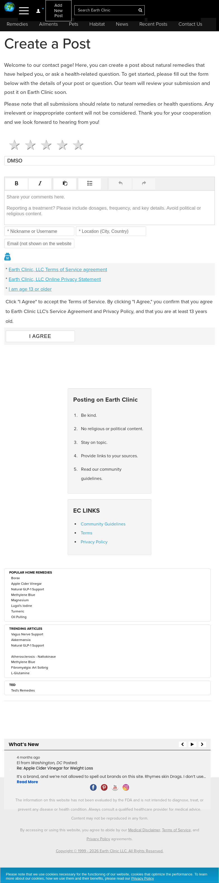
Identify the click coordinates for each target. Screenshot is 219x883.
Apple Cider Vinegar (26, 584)
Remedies (17, 24)
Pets (73, 24)
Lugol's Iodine (21, 606)
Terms (86, 533)
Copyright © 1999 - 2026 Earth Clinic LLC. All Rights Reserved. (109, 851)
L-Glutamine (20, 673)
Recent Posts (153, 24)
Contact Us (190, 24)
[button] (16, 184)
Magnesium (20, 600)
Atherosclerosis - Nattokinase (33, 657)
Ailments (48, 24)
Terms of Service (176, 830)
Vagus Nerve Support (27, 634)
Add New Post (58, 10)
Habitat (97, 24)
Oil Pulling (19, 617)
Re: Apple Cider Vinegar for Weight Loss (55, 768)
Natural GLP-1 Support (27, 589)
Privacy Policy (94, 542)
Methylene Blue (23, 595)
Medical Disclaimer (144, 830)
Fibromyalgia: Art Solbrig (29, 667)
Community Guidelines (103, 524)
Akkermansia (20, 640)
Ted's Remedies (23, 690)
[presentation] (16, 184)
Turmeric (17, 611)
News (122, 24)
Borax (15, 578)
